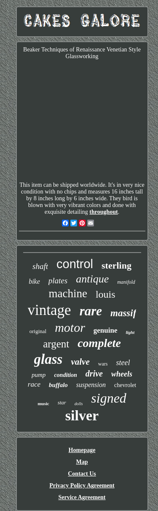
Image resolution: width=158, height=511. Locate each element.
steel (123, 362)
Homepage (82, 450)
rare (91, 311)
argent (56, 344)
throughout (103, 212)
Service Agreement (81, 497)
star (62, 402)
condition (65, 375)
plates (57, 280)
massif (123, 313)
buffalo (58, 385)
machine (67, 293)
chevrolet (125, 385)
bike (34, 281)
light (130, 332)
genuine (106, 330)
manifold (126, 282)
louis (105, 294)
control (74, 264)
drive (94, 373)
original (37, 331)
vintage (49, 310)
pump (39, 374)
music (43, 403)
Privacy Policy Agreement (81, 485)
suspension (91, 384)
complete (99, 343)
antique (92, 279)
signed (108, 398)
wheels (121, 374)
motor (70, 327)
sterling (116, 265)
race (34, 384)
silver (82, 415)
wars (103, 364)
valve (80, 362)
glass (48, 359)
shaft (40, 266)
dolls (79, 403)
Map (82, 462)
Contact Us (82, 474)
